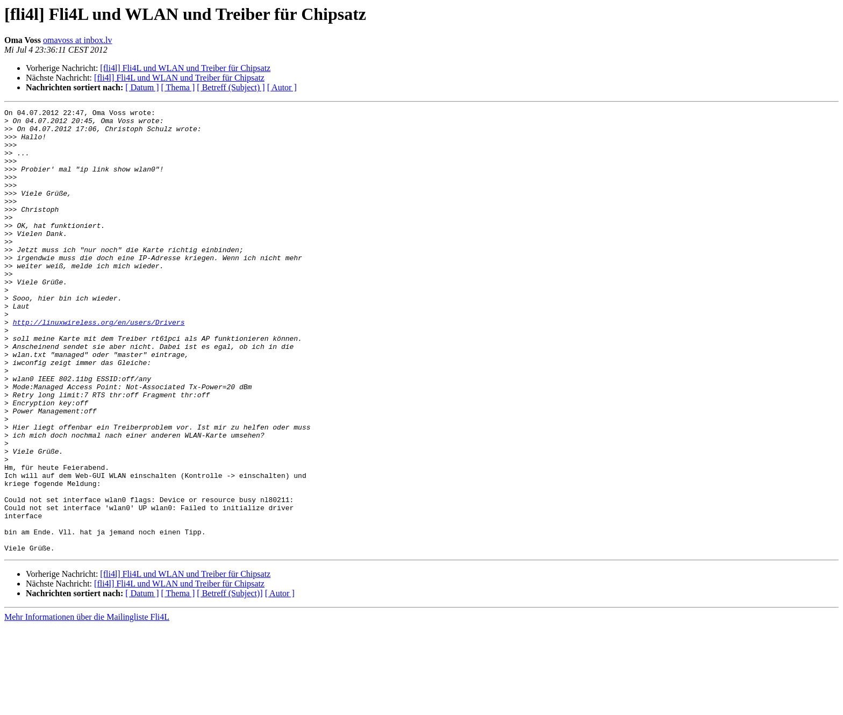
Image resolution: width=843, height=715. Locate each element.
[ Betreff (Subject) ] (231, 87)
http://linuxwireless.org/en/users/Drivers (99, 365)
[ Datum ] (142, 87)
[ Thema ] (178, 87)
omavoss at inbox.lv (77, 40)
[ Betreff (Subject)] (229, 682)
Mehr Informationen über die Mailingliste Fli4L (86, 705)
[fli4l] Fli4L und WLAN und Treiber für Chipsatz (185, 68)
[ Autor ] (282, 87)
